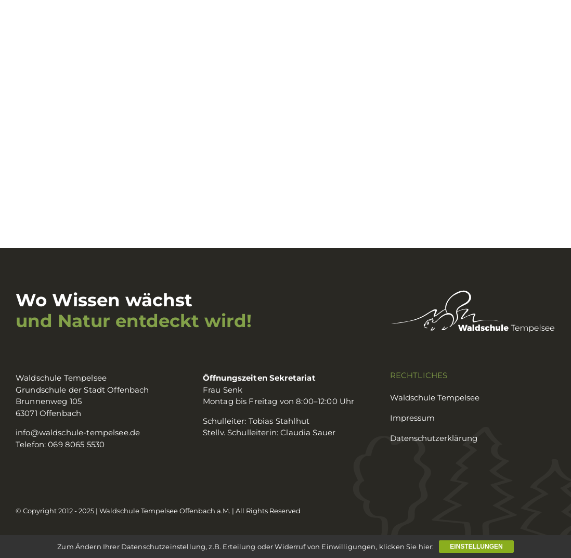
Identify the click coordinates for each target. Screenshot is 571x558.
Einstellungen (476, 546)
